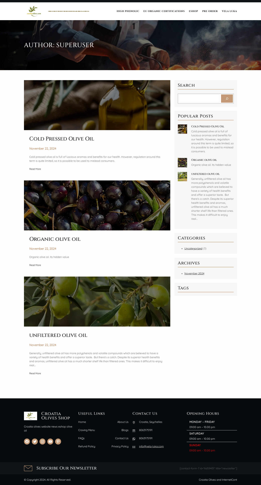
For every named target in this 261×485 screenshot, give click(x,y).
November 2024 (194, 273)
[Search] (227, 98)
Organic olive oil (204, 160)
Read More (35, 169)
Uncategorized (193, 248)
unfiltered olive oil (205, 174)
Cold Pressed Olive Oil (207, 126)
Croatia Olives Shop (68, 11)
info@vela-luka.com (151, 446)
